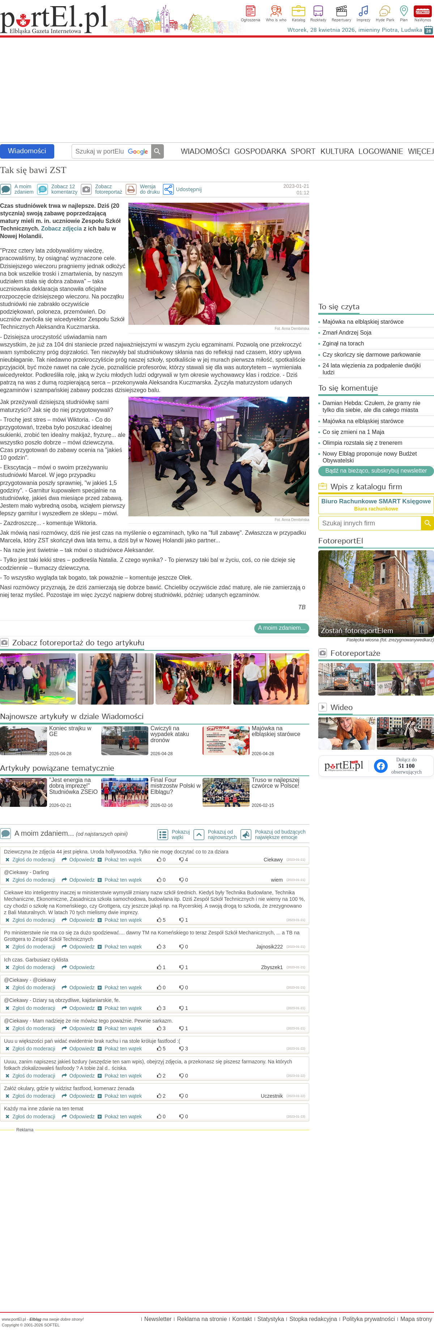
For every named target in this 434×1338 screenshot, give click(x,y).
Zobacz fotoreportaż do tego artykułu (72, 643)
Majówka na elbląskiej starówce (363, 322)
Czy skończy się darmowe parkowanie (372, 355)
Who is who (276, 20)
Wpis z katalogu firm (360, 487)
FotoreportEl (340, 541)
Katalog (298, 20)
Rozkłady (318, 20)
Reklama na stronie (202, 1319)
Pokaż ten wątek (119, 859)
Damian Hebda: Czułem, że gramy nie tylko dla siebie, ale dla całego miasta (371, 406)
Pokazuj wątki (181, 834)
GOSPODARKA (260, 151)
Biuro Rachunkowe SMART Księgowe (376, 501)
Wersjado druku (149, 189)
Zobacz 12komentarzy (64, 189)
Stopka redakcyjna (313, 1319)
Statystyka (271, 1319)
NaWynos (423, 11)
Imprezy (363, 20)
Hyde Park (385, 20)
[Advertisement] (217, 90)
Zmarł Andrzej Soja (347, 333)
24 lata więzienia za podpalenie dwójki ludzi (372, 368)
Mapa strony (416, 1319)
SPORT (303, 151)
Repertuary (341, 20)
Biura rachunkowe (376, 509)
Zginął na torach (343, 343)
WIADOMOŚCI (205, 151)
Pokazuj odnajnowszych (222, 834)
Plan (404, 20)
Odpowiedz (76, 859)
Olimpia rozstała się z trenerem (363, 443)
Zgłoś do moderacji (29, 859)
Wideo (335, 708)
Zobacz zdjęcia (61, 228)
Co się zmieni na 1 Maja (353, 432)
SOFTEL (52, 1325)
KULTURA (337, 151)
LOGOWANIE (380, 151)
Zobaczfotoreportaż (108, 189)
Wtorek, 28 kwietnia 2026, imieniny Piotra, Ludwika (355, 30)
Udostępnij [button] (188, 189)
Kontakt (242, 1319)
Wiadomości (27, 151)
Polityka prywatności (368, 1319)
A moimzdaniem (24, 189)
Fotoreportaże (349, 653)
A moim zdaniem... (282, 628)
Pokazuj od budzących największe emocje (280, 834)
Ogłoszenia (250, 20)
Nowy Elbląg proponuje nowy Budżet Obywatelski (370, 457)
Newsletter (158, 1319)
